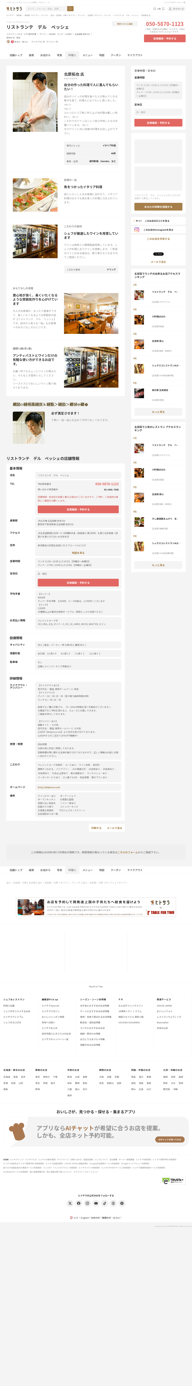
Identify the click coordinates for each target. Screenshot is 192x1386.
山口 (149, 1089)
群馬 (37, 1089)
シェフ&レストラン (14, 999)
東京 (37, 1076)
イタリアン (11, 34)
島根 (149, 1083)
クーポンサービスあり (49, 777)
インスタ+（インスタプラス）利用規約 (60, 1167)
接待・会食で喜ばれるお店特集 (96, 1017)
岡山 (133, 1089)
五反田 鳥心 (158, 340)
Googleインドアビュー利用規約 (135, 1163)
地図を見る (78, 552)
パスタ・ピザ (22, 34)
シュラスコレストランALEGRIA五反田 (166, 365)
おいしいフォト (164, 1011)
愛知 (85, 1083)
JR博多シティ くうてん (130, 1011)
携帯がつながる (45, 769)
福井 (69, 1095)
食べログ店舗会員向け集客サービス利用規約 (22, 1167)
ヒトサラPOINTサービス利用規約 (116, 1167)
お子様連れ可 (79, 769)
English (85, 1218)
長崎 (181, 1076)
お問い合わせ (76, 1159)
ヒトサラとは (31, 1159)
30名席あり (43, 773)
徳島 (133, 1076)
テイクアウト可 (38, 42)
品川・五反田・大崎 (16, 882)
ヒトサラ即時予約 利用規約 (164, 1159)
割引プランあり (99, 777)
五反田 (32, 882)
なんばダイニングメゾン (130, 1005)
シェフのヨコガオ (12, 1022)
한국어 (116, 1218)
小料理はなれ (158, 316)
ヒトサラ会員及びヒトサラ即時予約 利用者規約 (23, 1163)
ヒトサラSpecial (50, 1005)
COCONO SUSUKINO (129, 1022)
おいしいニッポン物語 (53, 1017)
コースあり (70, 764)
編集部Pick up (50, 999)
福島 (5, 1089)
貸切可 (96, 764)
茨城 (45, 1083)
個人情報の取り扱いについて (59, 1171)
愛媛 (149, 1076)
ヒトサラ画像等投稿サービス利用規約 (148, 1167)
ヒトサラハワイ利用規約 (89, 1167)
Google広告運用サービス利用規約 (104, 1163)
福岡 (165, 1076)
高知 (133, 1083)
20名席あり (108, 769)
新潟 (69, 1076)
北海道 (6, 1076)
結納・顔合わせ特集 (90, 1033)
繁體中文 (106, 1218)
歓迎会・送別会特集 (90, 1022)
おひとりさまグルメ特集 (92, 1039)
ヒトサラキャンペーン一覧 (55, 1039)
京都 (117, 1076)
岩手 (23, 1076)
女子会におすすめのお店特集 (94, 1005)
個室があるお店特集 (90, 1045)
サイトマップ (63, 1159)
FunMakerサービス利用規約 (15, 1171)
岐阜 (69, 1083)
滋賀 (119, 1083)
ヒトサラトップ (17, 1159)
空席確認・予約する (164, 38)
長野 (85, 1076)
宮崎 (181, 1083)
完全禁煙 (84, 777)
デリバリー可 (52, 42)
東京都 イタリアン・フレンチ (36, 15)
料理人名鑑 (9, 1005)
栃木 (53, 1083)
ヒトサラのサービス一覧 (174, 2)
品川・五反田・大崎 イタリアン (98, 882)
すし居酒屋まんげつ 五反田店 (165, 518)
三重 (69, 1089)
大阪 (101, 1076)
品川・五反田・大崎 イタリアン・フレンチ (68, 15)
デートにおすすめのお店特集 (94, 1011)
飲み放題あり (77, 773)
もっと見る (158, 412)
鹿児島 (166, 1089)
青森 (15, 1076)
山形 (21, 1083)
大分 (173, 1083)
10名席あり (94, 769)
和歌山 (110, 1083)
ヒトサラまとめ (49, 1028)
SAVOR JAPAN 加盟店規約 (76, 1163)
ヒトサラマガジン (51, 1011)
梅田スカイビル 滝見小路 (131, 1017)
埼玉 (37, 1083)
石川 (85, 1089)
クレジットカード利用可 (50, 764)
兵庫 (109, 1076)
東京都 (19, 15)
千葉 (55, 1076)
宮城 (5, 1083)
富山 (77, 1089)
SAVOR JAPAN (164, 1005)
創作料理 (32, 34)
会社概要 (113, 1159)
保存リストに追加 (124, 23)
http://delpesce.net (49, 787)
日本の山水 (162, 1028)
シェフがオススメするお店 (16, 1011)
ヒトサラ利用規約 (143, 1159)
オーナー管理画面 (126, 1159)
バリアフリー (63, 769)
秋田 (13, 1083)
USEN (5, 1159)
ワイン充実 (84, 764)
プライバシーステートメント (85, 1171)
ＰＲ (120, 999)
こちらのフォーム (127, 852)
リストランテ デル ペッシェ (126, 15)
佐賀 (173, 1076)
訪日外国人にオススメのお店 (56, 1033)
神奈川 (46, 1076)
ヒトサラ (9, 15)
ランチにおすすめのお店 (92, 1028)
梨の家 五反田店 (160, 390)
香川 (141, 1076)
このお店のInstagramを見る (153, 229)
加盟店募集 (88, 1159)
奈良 (101, 1083)
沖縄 (175, 1089)
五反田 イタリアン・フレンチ (99, 15)
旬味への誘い (48, 1022)
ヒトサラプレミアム (13, 1017)
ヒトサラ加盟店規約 (54, 1163)
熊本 (165, 1083)
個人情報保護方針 (37, 1171)
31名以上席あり (60, 773)
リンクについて (101, 1159)
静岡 (77, 1083)
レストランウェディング (169, 1017)
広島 (141, 1089)
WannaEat (162, 1022)
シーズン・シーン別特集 (93, 999)
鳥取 (141, 1083)
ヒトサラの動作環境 (47, 1159)
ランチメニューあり (97, 773)
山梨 (77, 1076)
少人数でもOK (70, 777)
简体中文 (95, 1218)
